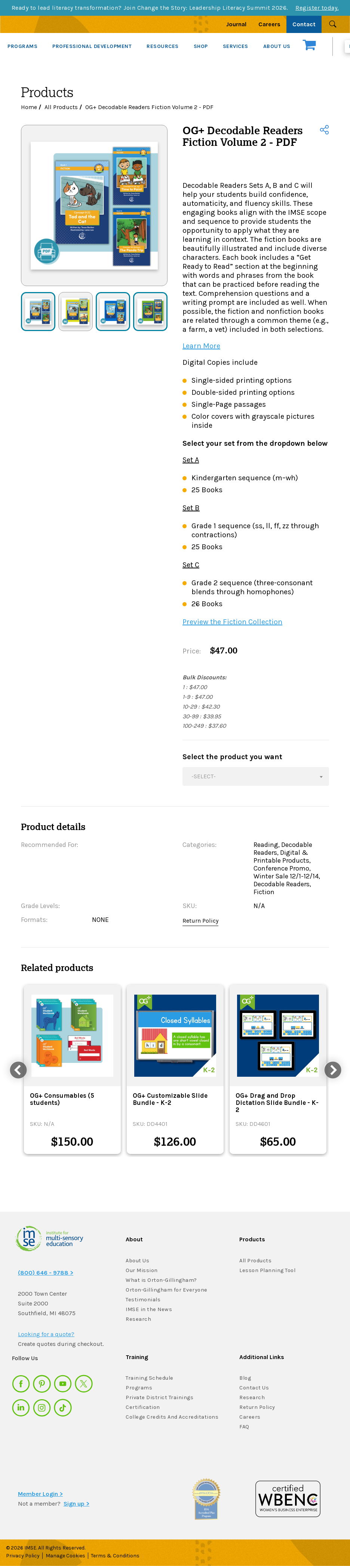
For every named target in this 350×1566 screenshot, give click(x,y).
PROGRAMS (22, 46)
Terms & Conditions (116, 1556)
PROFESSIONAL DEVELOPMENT (92, 46)
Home (29, 107)
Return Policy (200, 920)
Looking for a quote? (46, 1334)
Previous (17, 1069)
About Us (137, 1260)
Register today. (317, 7)
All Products (61, 107)
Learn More (201, 346)
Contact (304, 24)
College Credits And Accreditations (171, 1417)
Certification (142, 1407)
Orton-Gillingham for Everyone (165, 1290)
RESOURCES (163, 46)
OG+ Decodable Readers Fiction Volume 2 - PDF (149, 107)
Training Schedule (149, 1378)
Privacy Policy (23, 1556)
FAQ (244, 1427)
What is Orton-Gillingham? (161, 1280)
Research (138, 1319)
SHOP (201, 46)
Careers (269, 24)
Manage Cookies (66, 1556)
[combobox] (255, 776)
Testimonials (142, 1299)
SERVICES (235, 46)
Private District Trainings (158, 1397)
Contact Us (254, 1388)
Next (331, 1069)
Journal (236, 24)
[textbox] (255, 776)
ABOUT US (277, 46)
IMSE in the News (148, 1309)
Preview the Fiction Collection (232, 621)
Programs (139, 1388)
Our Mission (141, 1270)
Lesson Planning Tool (267, 1270)
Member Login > (40, 1493)
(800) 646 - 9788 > (45, 1272)
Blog (245, 1378)
